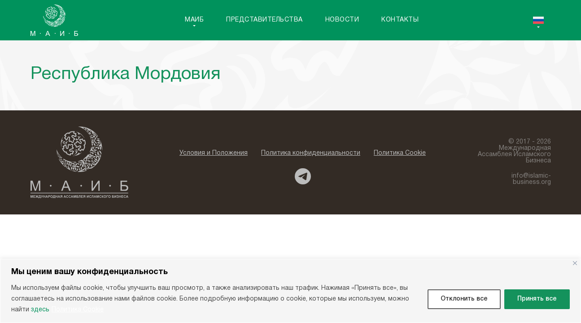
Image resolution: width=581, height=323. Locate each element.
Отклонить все (464, 299)
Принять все (537, 299)
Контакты (400, 20)
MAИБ (194, 20)
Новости (342, 20)
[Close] (575, 263)
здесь (40, 310)
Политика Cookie (78, 310)
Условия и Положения (213, 153)
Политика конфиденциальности (310, 153)
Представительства (264, 20)
